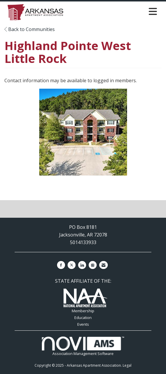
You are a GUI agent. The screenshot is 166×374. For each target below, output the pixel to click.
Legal (127, 365)
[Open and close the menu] (113, 11)
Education (83, 317)
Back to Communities (29, 29)
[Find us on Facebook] (61, 265)
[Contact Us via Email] (103, 265)
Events (83, 324)
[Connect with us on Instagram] (93, 265)
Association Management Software (83, 346)
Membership (83, 310)
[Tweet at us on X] (72, 265)
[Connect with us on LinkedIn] (82, 265)
